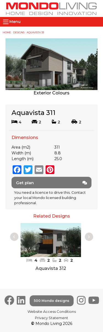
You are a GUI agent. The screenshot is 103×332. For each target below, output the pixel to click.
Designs (18, 32)
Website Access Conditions (51, 311)
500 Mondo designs (51, 301)
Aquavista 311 (35, 32)
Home (7, 32)
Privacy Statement (51, 318)
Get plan (51, 182)
